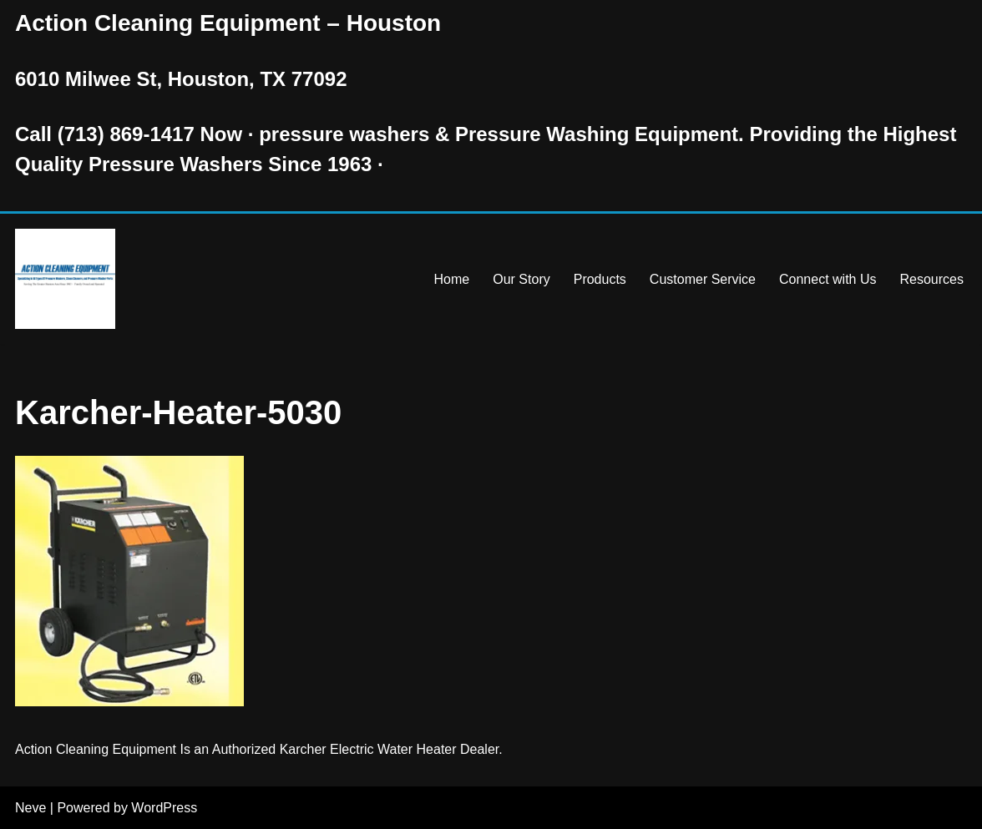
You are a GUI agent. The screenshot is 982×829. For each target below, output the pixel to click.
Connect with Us (828, 279)
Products (600, 279)
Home (452, 279)
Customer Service (703, 279)
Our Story (521, 279)
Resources (932, 279)
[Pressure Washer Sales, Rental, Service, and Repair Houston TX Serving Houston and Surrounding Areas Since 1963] (65, 279)
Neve (30, 808)
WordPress (164, 808)
